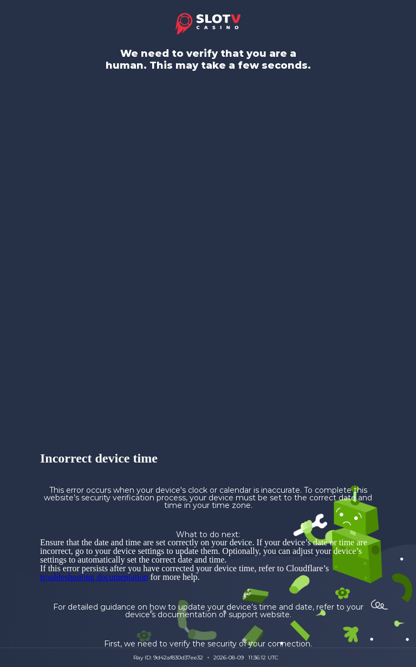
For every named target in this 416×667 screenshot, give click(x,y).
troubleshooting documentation (94, 577)
